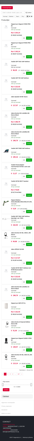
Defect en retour (6, 413)
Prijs (23, 16)
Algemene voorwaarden (8, 402)
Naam (18, 16)
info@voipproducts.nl (11, 432)
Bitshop (31, 437)
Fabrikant (12, 16)
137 (18, 374)
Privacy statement (6, 406)
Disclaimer (4, 410)
